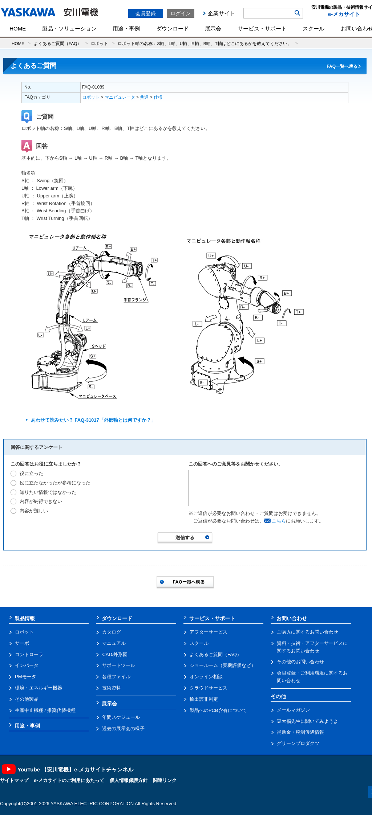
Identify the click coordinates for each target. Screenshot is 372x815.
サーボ (22, 643)
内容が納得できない (41, 501)
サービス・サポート (262, 28)
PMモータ (25, 676)
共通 (144, 97)
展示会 (213, 28)
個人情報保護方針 (128, 780)
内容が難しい (34, 510)
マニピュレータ (120, 97)
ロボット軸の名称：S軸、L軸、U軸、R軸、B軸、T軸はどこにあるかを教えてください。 (204, 43)
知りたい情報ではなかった (48, 492)
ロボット (99, 43)
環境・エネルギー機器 (38, 688)
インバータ (27, 665)
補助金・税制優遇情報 (300, 732)
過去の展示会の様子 (123, 728)
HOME (17, 28)
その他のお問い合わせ (300, 661)
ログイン (180, 13)
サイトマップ (14, 780)
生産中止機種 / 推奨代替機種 (45, 710)
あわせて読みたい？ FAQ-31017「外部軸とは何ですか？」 (93, 420)
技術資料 (111, 688)
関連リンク (165, 780)
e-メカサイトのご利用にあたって (69, 780)
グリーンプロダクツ (298, 743)
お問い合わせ (291, 618)
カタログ (111, 632)
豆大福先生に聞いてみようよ (307, 721)
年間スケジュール (121, 717)
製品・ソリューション (69, 28)
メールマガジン (293, 710)
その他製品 (27, 699)
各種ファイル (116, 676)
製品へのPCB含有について (218, 710)
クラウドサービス (208, 688)
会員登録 (146, 13)
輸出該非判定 (204, 699)
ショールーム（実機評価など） (223, 665)
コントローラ (29, 654)
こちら (279, 521)
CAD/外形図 (115, 654)
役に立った (31, 473)
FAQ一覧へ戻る (342, 66)
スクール (313, 28)
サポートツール (118, 665)
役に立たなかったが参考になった (55, 483)
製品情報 (25, 618)
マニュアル (114, 643)
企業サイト (221, 13)
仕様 (158, 97)
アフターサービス (208, 632)
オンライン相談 (206, 676)
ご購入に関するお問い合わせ (307, 632)
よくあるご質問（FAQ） (57, 43)
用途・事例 (126, 28)
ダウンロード (172, 28)
